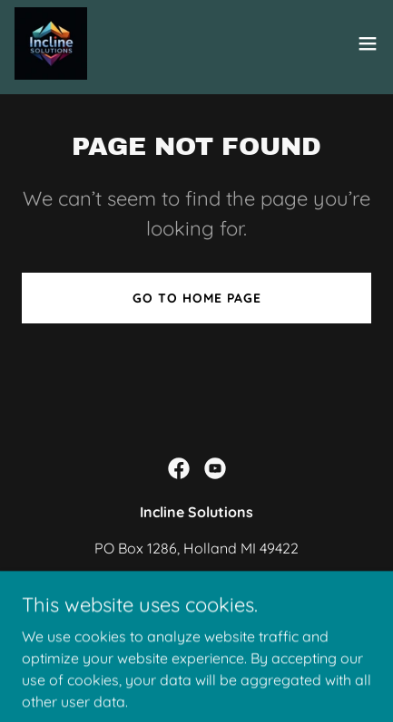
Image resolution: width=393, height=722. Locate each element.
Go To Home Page (197, 298)
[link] (51, 43)
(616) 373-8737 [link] (196, 584)
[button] (367, 43)
